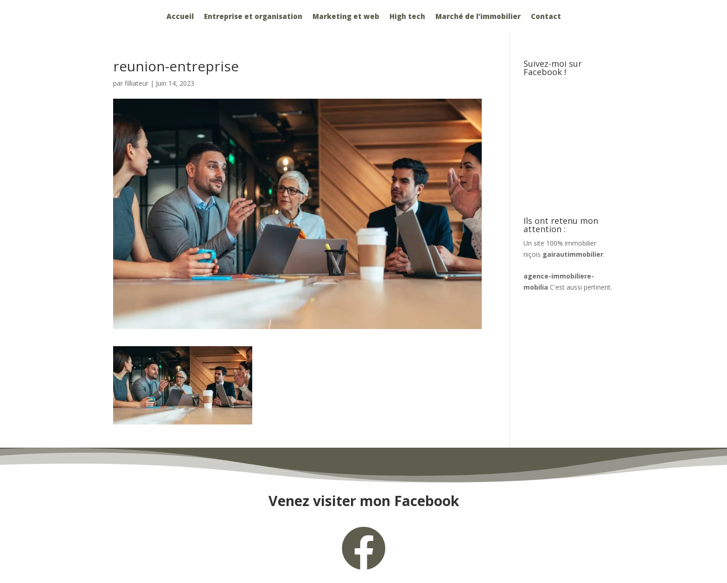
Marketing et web (345, 17)
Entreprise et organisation (253, 17)
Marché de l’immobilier (478, 17)
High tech (407, 17)
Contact (546, 17)
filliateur (136, 83)
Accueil (180, 17)
